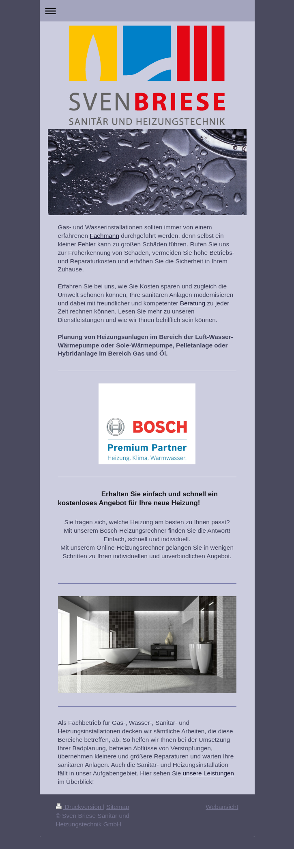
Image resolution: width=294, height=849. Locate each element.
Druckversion (79, 806)
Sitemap (117, 806)
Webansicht (222, 806)
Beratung (192, 303)
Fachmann (104, 235)
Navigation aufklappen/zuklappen (147, 10)
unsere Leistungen (208, 773)
